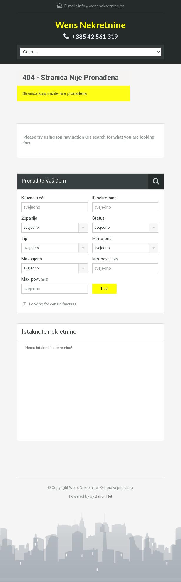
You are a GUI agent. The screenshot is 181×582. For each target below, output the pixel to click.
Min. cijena (102, 238)
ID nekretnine (104, 197)
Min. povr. (105, 259)
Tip (24, 238)
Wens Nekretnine (90, 24)
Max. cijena (31, 259)
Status (98, 218)
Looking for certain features (49, 304)
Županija (29, 218)
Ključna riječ (32, 197)
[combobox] (54, 228)
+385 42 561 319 (95, 36)
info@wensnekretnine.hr (101, 5)
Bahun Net (103, 496)
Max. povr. (34, 279)
